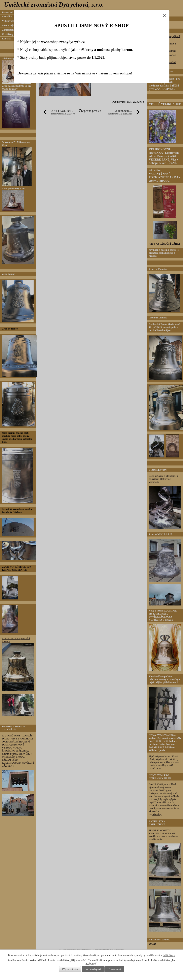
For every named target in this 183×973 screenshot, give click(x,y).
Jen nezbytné (93, 969)
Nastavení (115, 969)
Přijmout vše (70, 969)
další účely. (169, 955)
